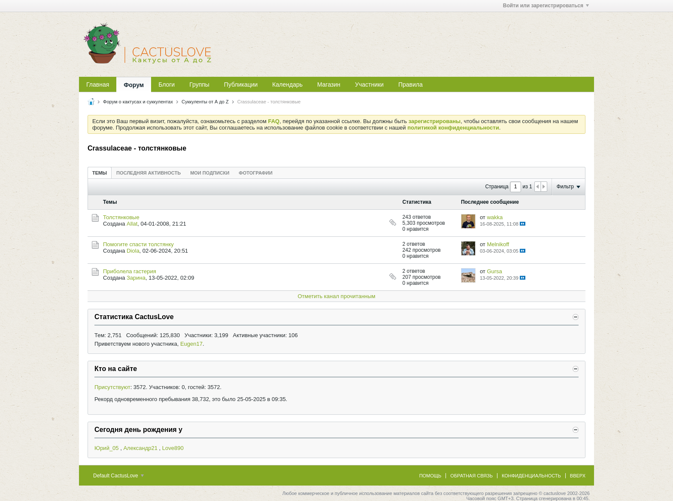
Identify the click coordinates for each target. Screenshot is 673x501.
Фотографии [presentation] (255, 172)
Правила (410, 84)
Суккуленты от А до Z (205, 101)
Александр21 (140, 448)
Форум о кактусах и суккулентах (138, 101)
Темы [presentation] (99, 172)
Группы (199, 84)
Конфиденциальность (531, 475)
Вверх (577, 475)
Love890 (173, 448)
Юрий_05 (106, 448)
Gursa (494, 271)
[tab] (100, 172)
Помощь (430, 475)
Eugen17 (191, 344)
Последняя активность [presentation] (148, 172)
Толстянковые (121, 217)
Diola (133, 250)
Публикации (241, 84)
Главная (97, 84)
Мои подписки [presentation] (209, 172)
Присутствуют (112, 387)
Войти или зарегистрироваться (546, 6)
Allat (132, 223)
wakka (495, 217)
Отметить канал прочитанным (336, 296)
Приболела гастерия (129, 271)
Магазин (328, 84)
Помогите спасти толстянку (138, 244)
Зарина (136, 278)
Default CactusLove (118, 476)
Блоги (166, 84)
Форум (134, 84)
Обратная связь (471, 475)
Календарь (287, 84)
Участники (369, 84)
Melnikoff (498, 244)
